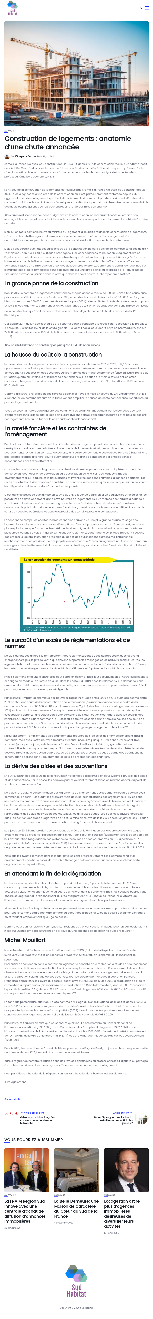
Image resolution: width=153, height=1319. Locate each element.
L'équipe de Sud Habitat (28, 156)
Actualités (10, 131)
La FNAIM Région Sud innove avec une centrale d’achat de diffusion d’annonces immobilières (25, 1211)
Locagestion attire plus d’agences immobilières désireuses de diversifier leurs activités (122, 1214)
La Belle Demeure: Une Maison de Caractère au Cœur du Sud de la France (76, 1209)
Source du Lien (13, 1099)
